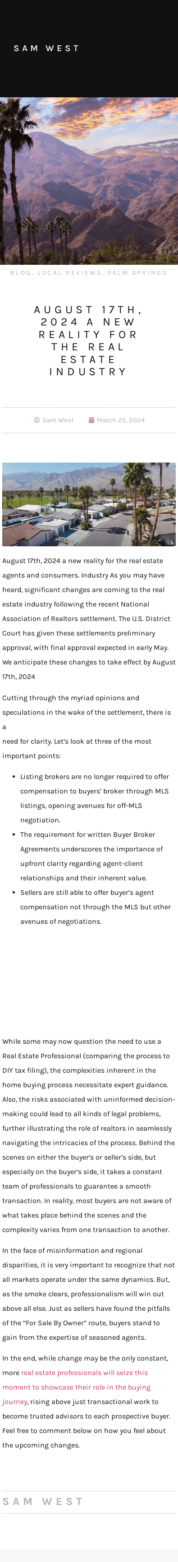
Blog (21, 273)
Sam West (47, 48)
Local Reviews (69, 273)
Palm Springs (138, 273)
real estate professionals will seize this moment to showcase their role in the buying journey (76, 1387)
